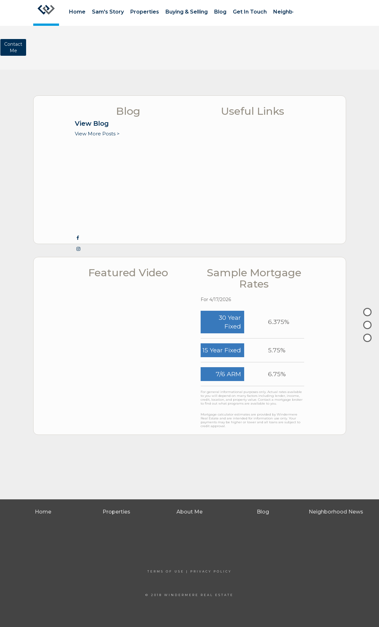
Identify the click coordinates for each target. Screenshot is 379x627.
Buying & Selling (186, 12)
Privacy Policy (211, 571)
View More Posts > (97, 134)
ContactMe (13, 47)
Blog (220, 12)
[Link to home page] (46, 13)
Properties (144, 12)
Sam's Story (108, 12)
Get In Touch (250, 12)
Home (77, 12)
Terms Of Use (165, 571)
